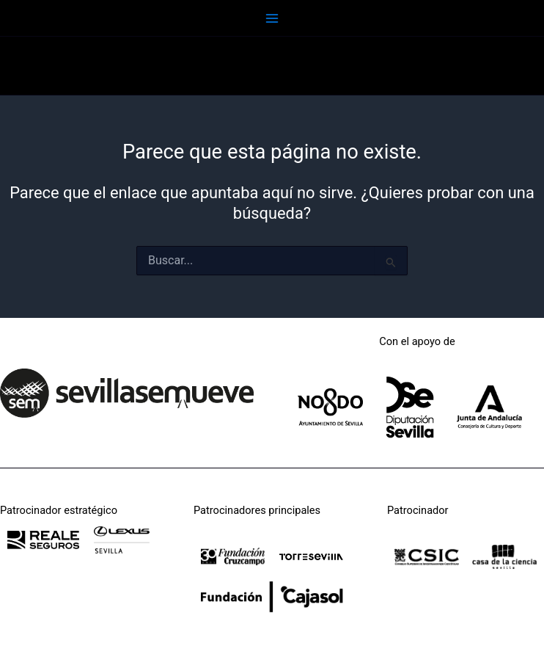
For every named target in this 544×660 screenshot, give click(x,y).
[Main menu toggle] (272, 18)
